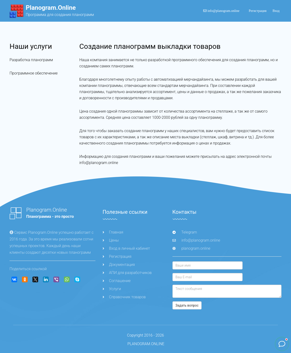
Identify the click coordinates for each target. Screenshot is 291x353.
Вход (276, 11)
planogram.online (195, 248)
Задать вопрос (187, 305)
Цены (111, 240)
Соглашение (117, 280)
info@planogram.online (221, 11)
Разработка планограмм (31, 60)
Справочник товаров (124, 297)
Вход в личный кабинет (126, 248)
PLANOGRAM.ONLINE (145, 344)
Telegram (184, 232)
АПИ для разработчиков (127, 272)
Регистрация (257, 11)
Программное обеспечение (33, 73)
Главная (113, 232)
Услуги (112, 289)
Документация (119, 264)
